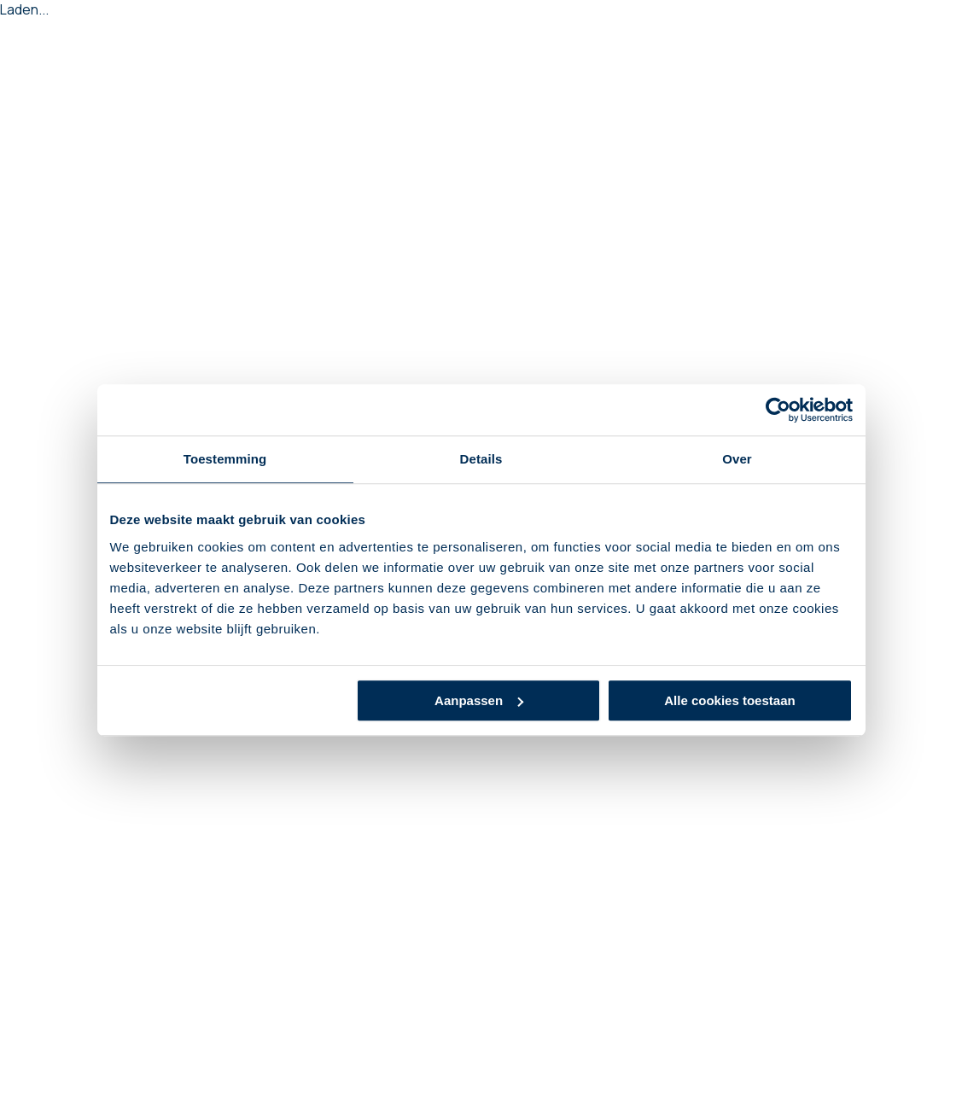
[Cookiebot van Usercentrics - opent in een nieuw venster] (778, 410)
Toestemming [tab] (225, 459)
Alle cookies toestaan (729, 700)
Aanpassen (478, 700)
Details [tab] (481, 459)
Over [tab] (737, 459)
